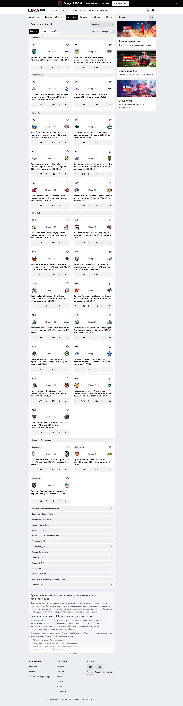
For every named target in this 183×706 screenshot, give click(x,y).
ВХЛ (33, 45)
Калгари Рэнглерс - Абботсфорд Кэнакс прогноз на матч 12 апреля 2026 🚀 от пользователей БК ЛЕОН (92, 298)
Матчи (91, 10)
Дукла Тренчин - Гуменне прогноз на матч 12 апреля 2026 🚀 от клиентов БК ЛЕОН (92, 462)
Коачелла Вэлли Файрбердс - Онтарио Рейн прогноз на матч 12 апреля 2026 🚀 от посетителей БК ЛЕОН (50, 266)
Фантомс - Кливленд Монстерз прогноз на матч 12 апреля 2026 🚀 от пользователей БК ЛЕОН (49, 425)
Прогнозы (64, 10)
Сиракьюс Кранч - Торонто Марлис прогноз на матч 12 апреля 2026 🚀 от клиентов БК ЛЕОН (92, 361)
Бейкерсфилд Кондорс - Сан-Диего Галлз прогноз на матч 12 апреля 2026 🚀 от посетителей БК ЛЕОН (49, 298)
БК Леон (91, 661)
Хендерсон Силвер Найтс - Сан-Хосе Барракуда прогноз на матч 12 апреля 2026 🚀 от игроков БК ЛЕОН (92, 266)
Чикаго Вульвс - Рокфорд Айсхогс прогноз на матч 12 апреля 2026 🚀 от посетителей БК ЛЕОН (49, 393)
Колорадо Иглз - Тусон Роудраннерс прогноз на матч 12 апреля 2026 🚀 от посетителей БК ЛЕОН (49, 235)
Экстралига (37, 447)
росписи (35, 620)
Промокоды (102, 10)
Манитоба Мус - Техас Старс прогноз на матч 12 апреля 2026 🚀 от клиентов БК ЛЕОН (50, 330)
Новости (53, 10)
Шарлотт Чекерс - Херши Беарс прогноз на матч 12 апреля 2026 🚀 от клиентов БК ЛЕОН (93, 235)
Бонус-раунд (125, 101)
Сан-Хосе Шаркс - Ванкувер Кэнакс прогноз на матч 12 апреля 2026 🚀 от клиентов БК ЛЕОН (92, 135)
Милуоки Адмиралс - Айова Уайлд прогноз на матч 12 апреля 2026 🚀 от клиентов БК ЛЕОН (49, 361)
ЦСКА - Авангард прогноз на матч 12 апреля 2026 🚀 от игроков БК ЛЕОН (91, 95)
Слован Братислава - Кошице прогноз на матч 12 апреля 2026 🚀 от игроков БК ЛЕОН (50, 462)
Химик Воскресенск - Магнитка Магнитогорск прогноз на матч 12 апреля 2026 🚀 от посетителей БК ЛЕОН (93, 59)
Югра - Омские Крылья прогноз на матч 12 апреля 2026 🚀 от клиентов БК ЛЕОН (50, 58)
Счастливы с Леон (128, 71)
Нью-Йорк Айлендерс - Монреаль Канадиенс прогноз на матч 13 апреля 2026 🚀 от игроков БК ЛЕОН (49, 135)
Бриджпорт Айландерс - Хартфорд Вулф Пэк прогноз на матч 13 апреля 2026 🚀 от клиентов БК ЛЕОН (93, 330)
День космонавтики (129, 41)
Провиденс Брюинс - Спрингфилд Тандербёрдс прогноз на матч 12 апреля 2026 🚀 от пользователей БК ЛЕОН (93, 393)
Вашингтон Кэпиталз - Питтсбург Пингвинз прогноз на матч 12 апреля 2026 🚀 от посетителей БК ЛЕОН (48, 166)
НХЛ (33, 120)
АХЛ (34, 220)
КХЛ (33, 82)
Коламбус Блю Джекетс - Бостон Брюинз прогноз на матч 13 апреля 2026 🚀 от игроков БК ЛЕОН (93, 198)
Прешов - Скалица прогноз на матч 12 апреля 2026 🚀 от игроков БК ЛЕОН (49, 492)
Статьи (83, 10)
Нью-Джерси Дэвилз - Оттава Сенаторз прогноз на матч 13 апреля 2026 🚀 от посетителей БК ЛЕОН (50, 198)
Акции (74, 10)
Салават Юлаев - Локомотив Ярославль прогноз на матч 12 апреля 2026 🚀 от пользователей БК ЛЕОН (49, 97)
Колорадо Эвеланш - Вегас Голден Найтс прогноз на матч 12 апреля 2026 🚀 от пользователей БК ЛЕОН (93, 166)
